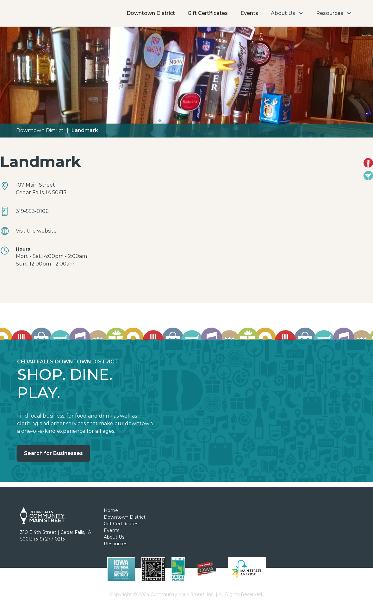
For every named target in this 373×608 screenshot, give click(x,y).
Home (111, 510)
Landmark (84, 130)
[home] (35, 5)
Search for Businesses (53, 453)
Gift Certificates (208, 13)
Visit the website (36, 231)
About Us (114, 537)
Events (249, 13)
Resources (115, 544)
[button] (287, 13)
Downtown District (151, 13)
